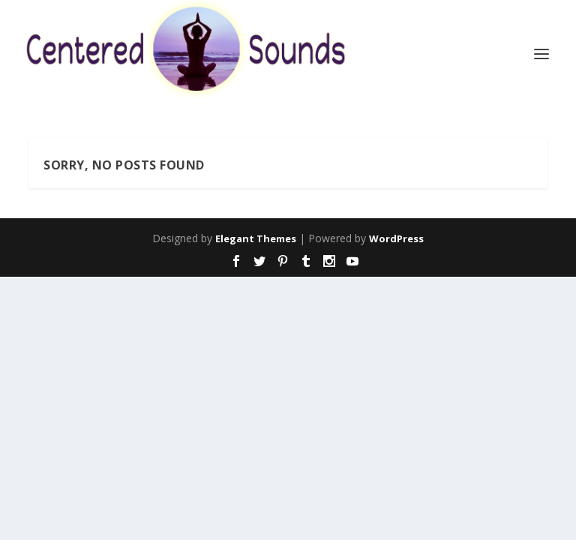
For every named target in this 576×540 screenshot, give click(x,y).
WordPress (396, 238)
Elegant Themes (255, 238)
